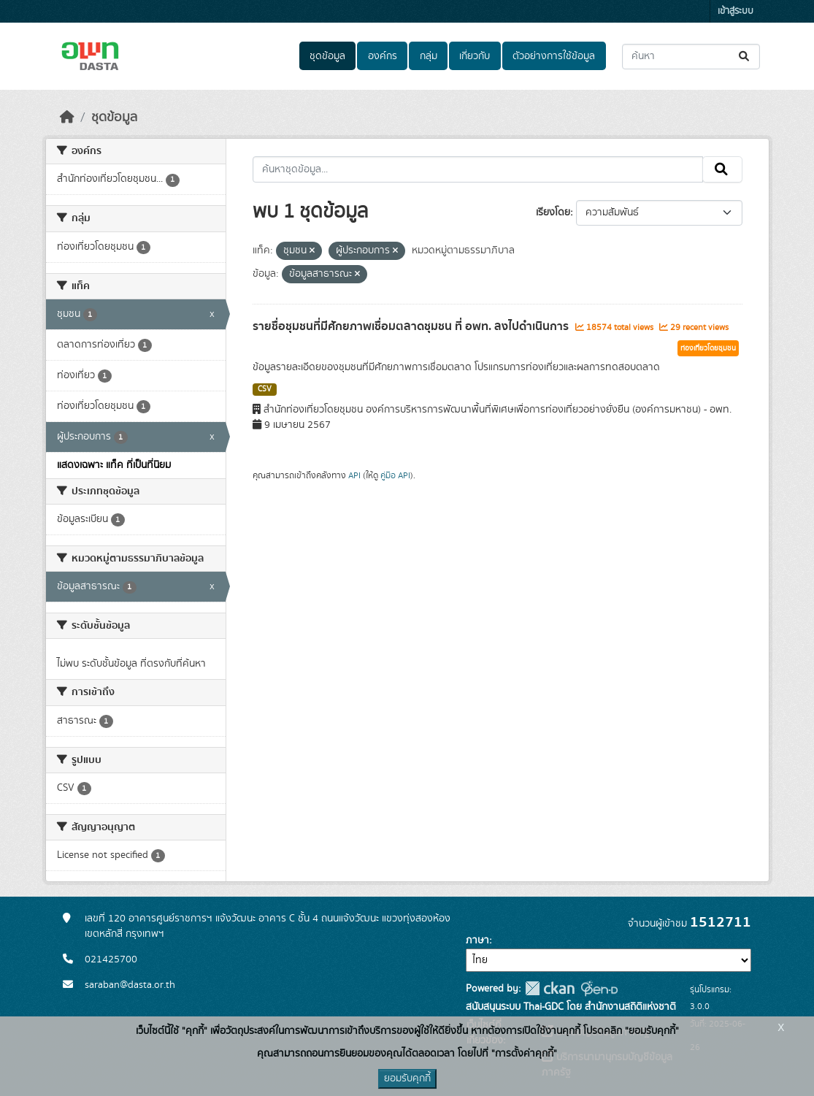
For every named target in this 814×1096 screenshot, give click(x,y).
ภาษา (477, 940)
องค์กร (382, 56)
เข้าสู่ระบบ (735, 11)
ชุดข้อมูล (327, 56)
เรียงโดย (553, 212)
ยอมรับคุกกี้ (407, 1078)
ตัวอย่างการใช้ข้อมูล (553, 56)
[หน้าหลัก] (67, 117)
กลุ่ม (428, 56)
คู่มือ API (395, 475)
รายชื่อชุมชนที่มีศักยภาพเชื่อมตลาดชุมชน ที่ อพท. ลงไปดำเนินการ (412, 326)
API (354, 475)
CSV (265, 389)
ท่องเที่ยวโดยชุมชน (708, 348)
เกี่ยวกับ (474, 56)
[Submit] (745, 56)
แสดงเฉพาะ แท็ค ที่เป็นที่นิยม (114, 465)
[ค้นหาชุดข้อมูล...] (691, 56)
